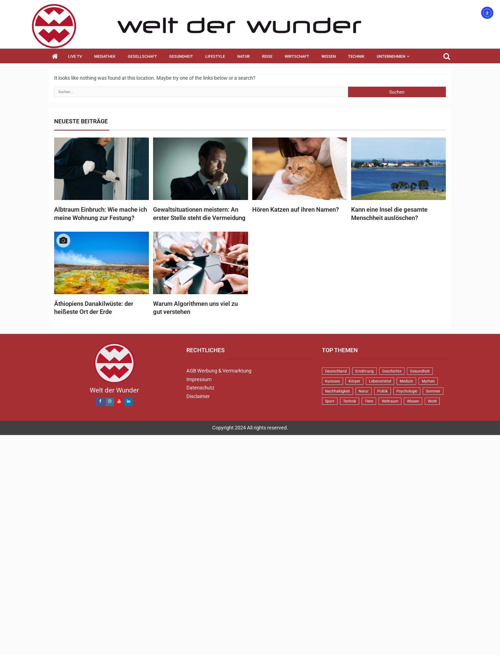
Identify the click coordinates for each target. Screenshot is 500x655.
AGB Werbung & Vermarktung (218, 371)
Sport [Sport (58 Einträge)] (329, 401)
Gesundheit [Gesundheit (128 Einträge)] (420, 371)
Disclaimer (198, 396)
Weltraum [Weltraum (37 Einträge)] (390, 401)
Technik (356, 56)
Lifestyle (215, 56)
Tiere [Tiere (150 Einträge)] (369, 401)
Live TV (75, 56)
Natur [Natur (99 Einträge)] (364, 391)
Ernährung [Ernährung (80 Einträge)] (364, 371)
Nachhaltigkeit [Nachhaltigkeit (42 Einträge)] (337, 391)
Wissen (328, 56)
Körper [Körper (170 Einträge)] (354, 381)
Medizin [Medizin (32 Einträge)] (406, 381)
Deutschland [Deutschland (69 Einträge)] (336, 371)
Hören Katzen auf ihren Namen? (295, 209)
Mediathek (105, 56)
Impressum (199, 379)
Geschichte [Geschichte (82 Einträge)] (391, 371)
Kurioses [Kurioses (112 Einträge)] (332, 381)
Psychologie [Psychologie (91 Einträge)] (406, 391)
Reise (267, 56)
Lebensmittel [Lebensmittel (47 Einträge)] (380, 381)
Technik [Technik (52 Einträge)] (349, 401)
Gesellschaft (142, 56)
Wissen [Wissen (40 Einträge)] (413, 401)
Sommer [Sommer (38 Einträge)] (433, 391)
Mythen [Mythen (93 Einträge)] (428, 381)
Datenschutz (200, 388)
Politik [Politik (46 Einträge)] (382, 391)
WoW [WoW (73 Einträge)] (432, 401)
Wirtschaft (297, 56)
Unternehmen (391, 56)
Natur (243, 56)
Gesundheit (181, 56)
